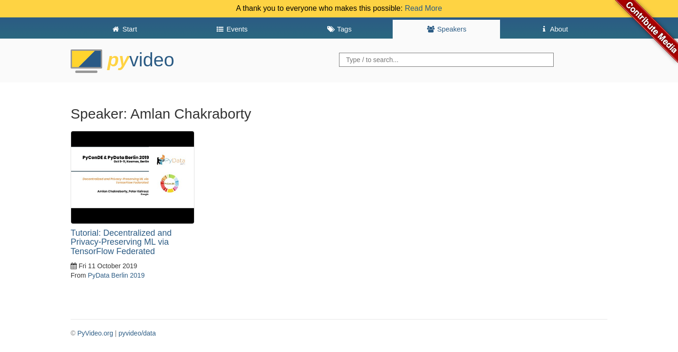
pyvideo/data (137, 333)
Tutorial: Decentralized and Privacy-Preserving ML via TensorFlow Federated (121, 242)
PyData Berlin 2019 (116, 275)
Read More (423, 8)
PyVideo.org (95, 333)
